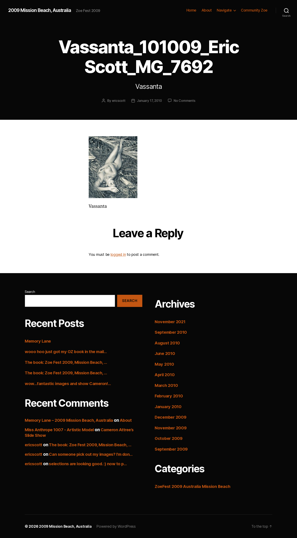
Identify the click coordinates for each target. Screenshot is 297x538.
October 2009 (169, 438)
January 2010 (169, 406)
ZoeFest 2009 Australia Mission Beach (195, 486)
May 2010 (165, 364)
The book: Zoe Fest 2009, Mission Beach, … (68, 362)
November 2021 (171, 321)
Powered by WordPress (117, 526)
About (207, 10)
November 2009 (172, 427)
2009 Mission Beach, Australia (42, 10)
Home (191, 10)
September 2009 (172, 449)
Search (30, 292)
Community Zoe (254, 10)
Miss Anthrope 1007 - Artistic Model (61, 429)
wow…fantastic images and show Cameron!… (70, 383)
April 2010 (165, 374)
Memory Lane (38, 340)
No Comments (185, 101)
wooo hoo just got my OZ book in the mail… (68, 351)
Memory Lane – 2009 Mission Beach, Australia (71, 420)
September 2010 (172, 332)
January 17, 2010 (149, 101)
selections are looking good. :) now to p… (90, 463)
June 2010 (166, 353)
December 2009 (172, 417)
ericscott (118, 101)
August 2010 (168, 342)
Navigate (224, 10)
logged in (118, 254)
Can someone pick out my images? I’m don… (94, 454)
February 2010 (170, 395)
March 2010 (167, 385)
